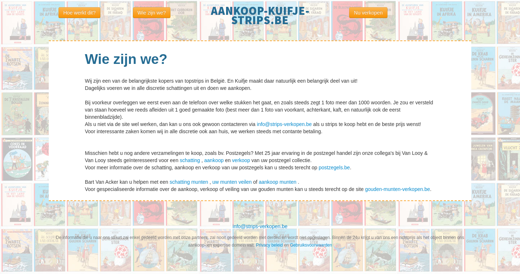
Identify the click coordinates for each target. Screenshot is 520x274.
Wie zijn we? (152, 13)
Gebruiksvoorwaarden (311, 245)
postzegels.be (334, 167)
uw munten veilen (232, 182)
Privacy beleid (270, 245)
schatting (191, 160)
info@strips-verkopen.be (285, 124)
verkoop (242, 160)
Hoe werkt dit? (79, 13)
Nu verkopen (368, 13)
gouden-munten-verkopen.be (397, 189)
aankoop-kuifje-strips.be (260, 15)
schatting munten (190, 182)
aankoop (214, 160)
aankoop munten (278, 182)
